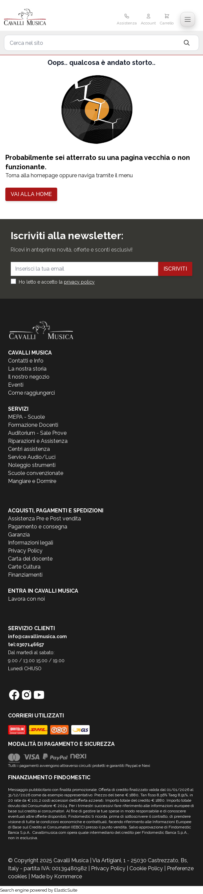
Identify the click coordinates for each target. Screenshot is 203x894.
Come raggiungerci (31, 393)
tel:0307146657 (26, 644)
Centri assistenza (29, 449)
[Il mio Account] (148, 20)
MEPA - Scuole (26, 417)
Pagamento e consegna (37, 526)
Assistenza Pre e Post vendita (44, 518)
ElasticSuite (65, 890)
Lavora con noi (26, 599)
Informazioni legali (30, 542)
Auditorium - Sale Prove (37, 433)
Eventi (15, 385)
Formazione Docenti (33, 425)
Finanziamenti (25, 575)
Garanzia (19, 534)
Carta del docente (30, 559)
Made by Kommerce (56, 876)
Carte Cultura (24, 567)
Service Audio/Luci (32, 457)
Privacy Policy (25, 551)
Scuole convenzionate (35, 473)
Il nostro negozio (28, 377)
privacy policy (79, 282)
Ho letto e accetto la (57, 282)
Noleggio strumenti (32, 465)
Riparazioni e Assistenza (38, 441)
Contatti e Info (25, 361)
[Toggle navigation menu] (187, 19)
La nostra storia (27, 369)
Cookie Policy (146, 868)
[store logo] (36, 17)
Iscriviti (175, 269)
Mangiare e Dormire (32, 481)
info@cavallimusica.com (37, 636)
